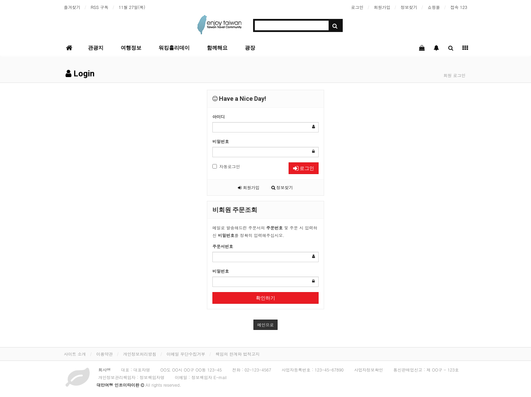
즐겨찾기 (72, 7)
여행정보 (131, 48)
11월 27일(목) (132, 7)
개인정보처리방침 (139, 354)
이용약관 (104, 354)
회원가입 (382, 7)
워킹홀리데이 (174, 48)
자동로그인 (226, 166)
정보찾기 (409, 7)
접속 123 (458, 7)
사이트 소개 (75, 354)
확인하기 (265, 298)
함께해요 (217, 48)
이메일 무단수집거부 (186, 354)
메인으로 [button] (265, 325)
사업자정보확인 (368, 370)
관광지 (95, 48)
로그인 (357, 7)
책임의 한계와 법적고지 (238, 354)
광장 (250, 48)
